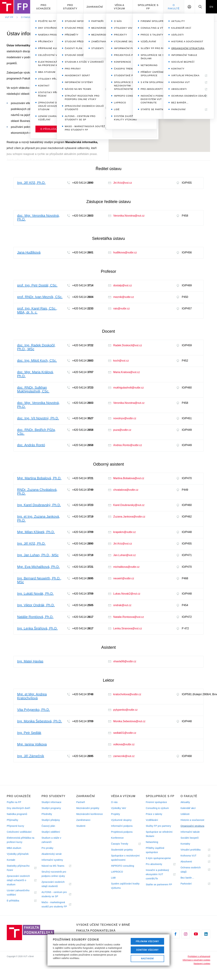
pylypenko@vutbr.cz (122, 709)
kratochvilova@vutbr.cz (124, 694)
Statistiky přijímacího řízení (18, 868)
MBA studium (14, 848)
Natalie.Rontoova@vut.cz (126, 616)
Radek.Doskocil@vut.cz (125, 345)
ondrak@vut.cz (119, 605)
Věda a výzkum (119, 7)
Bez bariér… (187, 877)
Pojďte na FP (14, 802)
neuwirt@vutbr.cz (121, 578)
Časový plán (48, 826)
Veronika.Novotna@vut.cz (126, 215)
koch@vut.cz (118, 360)
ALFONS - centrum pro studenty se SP (54, 895)
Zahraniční (95, 6)
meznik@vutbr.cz (121, 297)
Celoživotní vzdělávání (19, 831)
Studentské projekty (122, 849)
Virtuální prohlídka (195, 850)
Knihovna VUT (193, 856)
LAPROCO (117, 871)
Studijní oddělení (51, 831)
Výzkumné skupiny (121, 820)
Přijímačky (12, 820)
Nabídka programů (17, 814)
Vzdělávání (152, 820)
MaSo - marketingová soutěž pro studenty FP (56, 905)
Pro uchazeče (43, 7)
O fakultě (174, 7)
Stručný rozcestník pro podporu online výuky (54, 873)
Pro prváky (47, 848)
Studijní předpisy (51, 820)
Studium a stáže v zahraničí (51, 839)
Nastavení (147, 958)
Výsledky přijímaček (18, 854)
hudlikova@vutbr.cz (122, 252)
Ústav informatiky (91, 17)
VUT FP (9, 17)
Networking (152, 842)
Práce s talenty (154, 814)
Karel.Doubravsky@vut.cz (126, 505)
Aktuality (185, 802)
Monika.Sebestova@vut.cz (126, 721)
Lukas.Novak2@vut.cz (124, 593)
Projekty (115, 814)
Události (185, 814)
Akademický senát (52, 854)
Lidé (113, 877)
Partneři (80, 802)
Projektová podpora (121, 831)
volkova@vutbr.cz (121, 744)
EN (211, 6)
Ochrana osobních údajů (191, 870)
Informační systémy (52, 860)
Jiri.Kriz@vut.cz (120, 182)
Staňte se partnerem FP (159, 884)
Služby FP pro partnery (158, 826)
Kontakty (185, 843)
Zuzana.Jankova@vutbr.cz (126, 516)
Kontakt (11, 860)
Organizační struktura (56, 17)
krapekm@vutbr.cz (122, 532)
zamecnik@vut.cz (121, 756)
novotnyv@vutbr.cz (122, 418)
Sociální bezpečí (190, 837)
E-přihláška (17, 901)
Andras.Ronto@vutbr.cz (125, 445)
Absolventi (190, 862)
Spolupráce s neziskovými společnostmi (125, 857)
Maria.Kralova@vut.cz (124, 372)
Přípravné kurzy (15, 826)
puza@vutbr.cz (119, 429)
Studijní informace (51, 802)
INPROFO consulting (122, 865)
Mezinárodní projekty (87, 808)
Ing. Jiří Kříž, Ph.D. (185, 63)
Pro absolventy (158, 864)
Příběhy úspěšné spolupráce (155, 850)
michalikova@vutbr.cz (124, 566)
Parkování (190, 884)
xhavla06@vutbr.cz (122, 661)
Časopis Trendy (123, 844)
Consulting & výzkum (157, 808)
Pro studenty (70, 7)
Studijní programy (51, 808)
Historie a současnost (192, 820)
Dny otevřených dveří (18, 808)
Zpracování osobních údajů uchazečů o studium (18, 881)
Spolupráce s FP (148, 7)
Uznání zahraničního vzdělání (18, 893)
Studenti (80, 826)
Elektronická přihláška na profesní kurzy (20, 839)
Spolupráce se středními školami (159, 833)
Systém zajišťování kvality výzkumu (125, 885)
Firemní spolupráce (156, 802)
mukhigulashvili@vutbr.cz (126, 387)
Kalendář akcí (188, 808)
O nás (114, 802)
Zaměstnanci (83, 820)
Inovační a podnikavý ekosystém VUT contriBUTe (157, 875)
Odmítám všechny (147, 949)
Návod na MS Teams (56, 866)
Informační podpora (121, 826)
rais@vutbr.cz (119, 308)
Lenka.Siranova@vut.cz (125, 628)
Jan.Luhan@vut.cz (122, 555)
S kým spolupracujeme (158, 858)
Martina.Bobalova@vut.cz (126, 478)
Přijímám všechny (147, 941)
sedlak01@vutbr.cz (122, 732)
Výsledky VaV (118, 808)
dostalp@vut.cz (120, 285)
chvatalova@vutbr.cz (123, 489)
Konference (117, 837)
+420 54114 (128, 81)
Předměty (47, 814)
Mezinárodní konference (89, 814)
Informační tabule (190, 831)
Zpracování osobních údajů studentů (54, 884)
